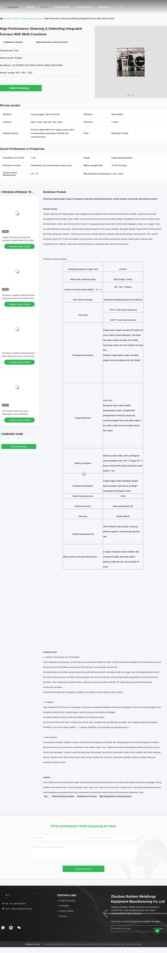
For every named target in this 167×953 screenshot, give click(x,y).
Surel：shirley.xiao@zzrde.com (17, 909)
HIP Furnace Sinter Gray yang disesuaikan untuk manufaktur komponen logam (15, 414)
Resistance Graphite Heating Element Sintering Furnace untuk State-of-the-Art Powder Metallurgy (19, 298)
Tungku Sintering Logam (31, 18)
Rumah (30, 7)
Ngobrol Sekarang (21, 88)
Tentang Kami (62, 7)
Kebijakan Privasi (32, 944)
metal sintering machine (63, 796)
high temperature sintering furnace (115, 796)
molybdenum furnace (87, 796)
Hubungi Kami (84, 7)
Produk (44, 7)
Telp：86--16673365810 (14, 903)
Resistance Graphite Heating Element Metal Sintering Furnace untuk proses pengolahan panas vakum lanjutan (18, 356)
